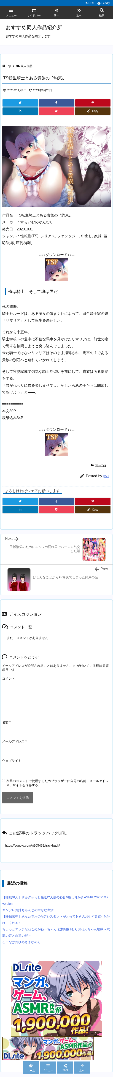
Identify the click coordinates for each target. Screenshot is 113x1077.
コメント (8, 678)
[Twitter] (20, 103)
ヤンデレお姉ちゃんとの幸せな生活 (28, 910)
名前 (6, 722)
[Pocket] (56, 111)
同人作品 (26, 66)
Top (8, 66)
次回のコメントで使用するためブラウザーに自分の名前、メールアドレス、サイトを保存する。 (57, 783)
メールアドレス (14, 741)
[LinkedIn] (20, 111)
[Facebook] (56, 103)
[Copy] (92, 111)
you (106, 476)
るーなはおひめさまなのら (21, 942)
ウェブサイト (11, 760)
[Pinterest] (93, 103)
